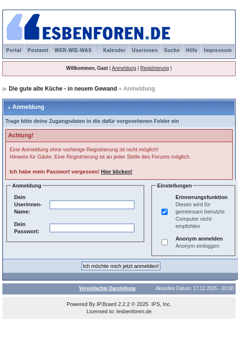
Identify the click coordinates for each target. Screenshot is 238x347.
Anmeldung (124, 68)
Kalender (114, 50)
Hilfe (192, 50)
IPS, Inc (160, 304)
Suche (172, 50)
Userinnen (145, 50)
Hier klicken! (116, 171)
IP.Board (107, 304)
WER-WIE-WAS (73, 50)
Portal (13, 50)
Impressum (218, 50)
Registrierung (154, 68)
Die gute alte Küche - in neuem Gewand (63, 88)
